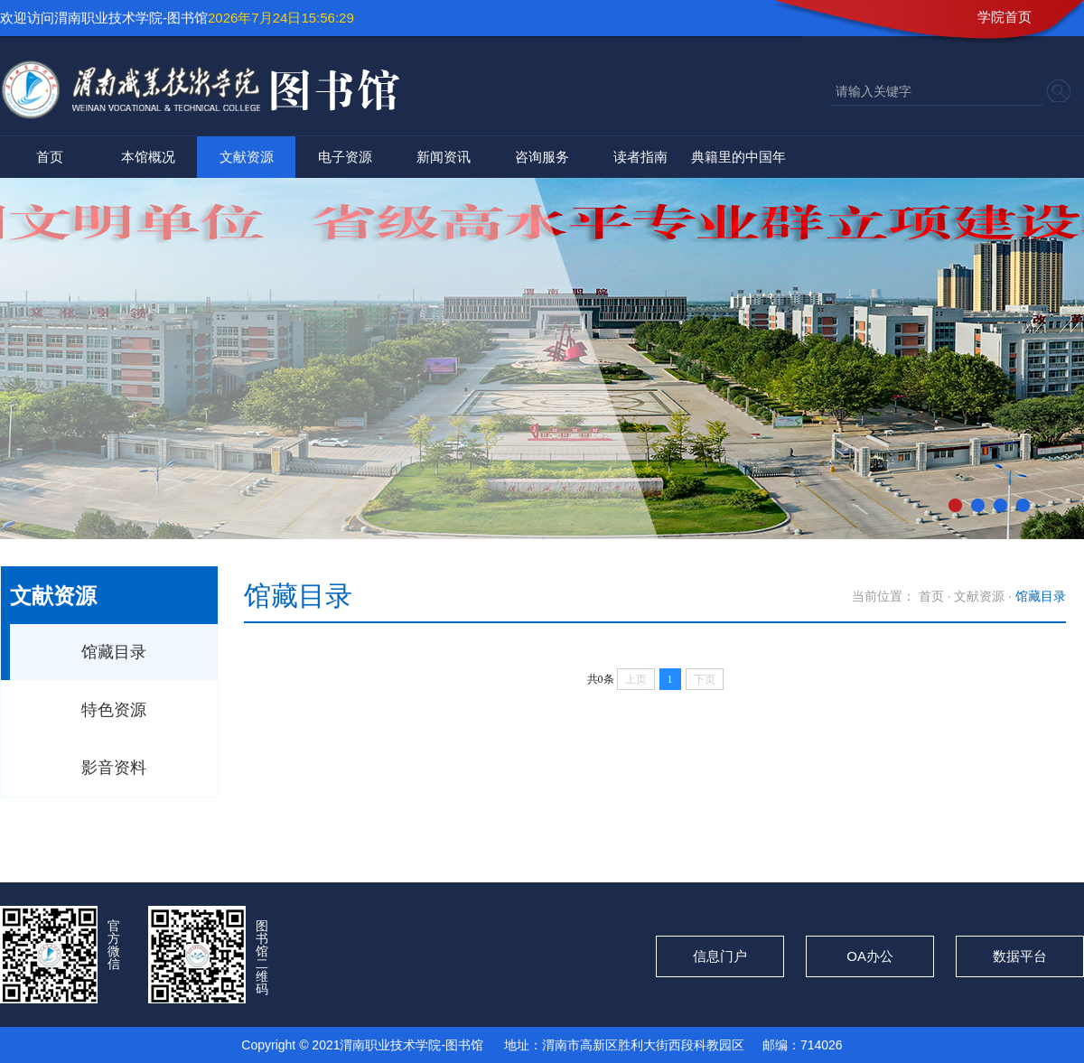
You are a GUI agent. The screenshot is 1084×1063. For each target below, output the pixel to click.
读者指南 (640, 156)
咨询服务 (542, 156)
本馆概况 (148, 156)
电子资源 (345, 156)
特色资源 (113, 710)
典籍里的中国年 (738, 156)
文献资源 (247, 156)
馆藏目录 (113, 652)
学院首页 (1004, 16)
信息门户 (720, 956)
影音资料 (113, 768)
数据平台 (1020, 956)
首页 (49, 156)
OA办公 (869, 956)
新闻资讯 (443, 156)
